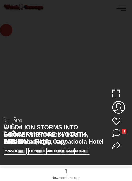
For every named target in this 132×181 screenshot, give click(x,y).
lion (35, 151)
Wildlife (15, 151)
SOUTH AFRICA (59, 151)
